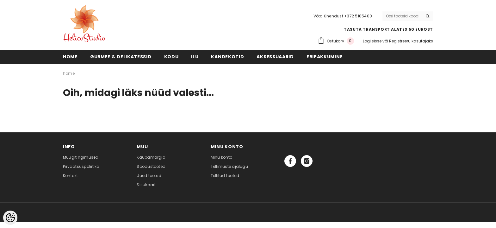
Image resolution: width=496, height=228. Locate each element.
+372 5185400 (358, 16)
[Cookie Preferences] (10, 218)
